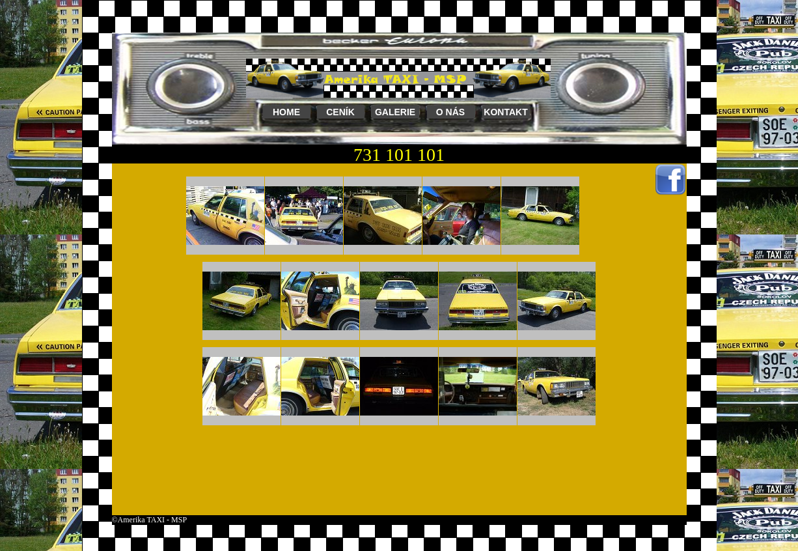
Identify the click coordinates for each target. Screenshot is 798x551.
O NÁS (450, 112)
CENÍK (340, 112)
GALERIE (395, 112)
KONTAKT (505, 112)
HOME (286, 112)
